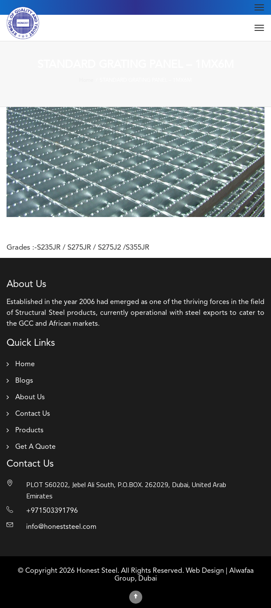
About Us (30, 397)
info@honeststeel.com (61, 527)
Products (29, 430)
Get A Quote (35, 447)
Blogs (24, 380)
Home (25, 364)
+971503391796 (52, 511)
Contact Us (32, 414)
